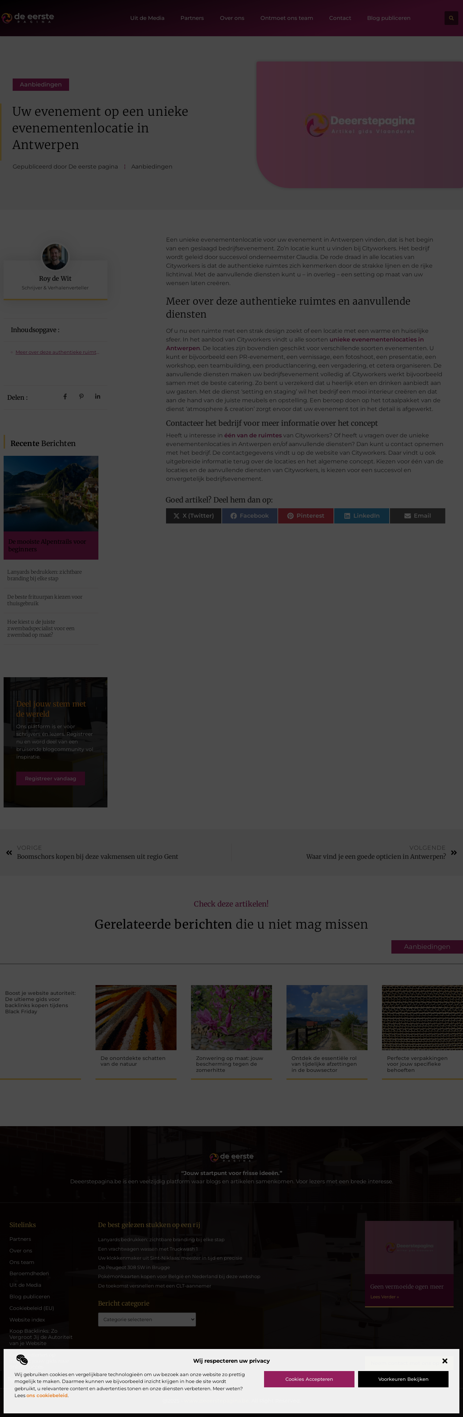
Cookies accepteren (309, 1379)
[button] (445, 1361)
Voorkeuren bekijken (403, 1379)
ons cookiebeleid (47, 1395)
